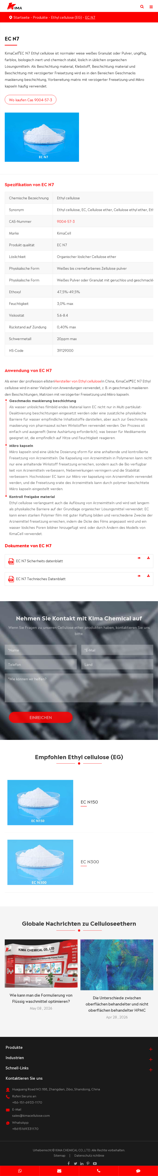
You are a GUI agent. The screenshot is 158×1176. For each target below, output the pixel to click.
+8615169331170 (25, 1128)
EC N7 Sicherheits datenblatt (35, 561)
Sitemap (59, 1155)
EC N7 (90, 17)
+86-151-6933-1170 (27, 1102)
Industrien (15, 1057)
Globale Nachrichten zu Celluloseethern (79, 924)
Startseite (22, 17)
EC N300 (90, 859)
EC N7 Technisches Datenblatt (37, 579)
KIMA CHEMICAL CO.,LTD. (73, 1150)
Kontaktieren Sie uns (24, 1078)
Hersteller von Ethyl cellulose (78, 382)
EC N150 (89, 799)
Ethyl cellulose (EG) (66, 17)
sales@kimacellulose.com (31, 1115)
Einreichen (41, 715)
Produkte (40, 17)
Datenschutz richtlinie (89, 1155)
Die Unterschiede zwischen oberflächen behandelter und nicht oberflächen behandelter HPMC (117, 1002)
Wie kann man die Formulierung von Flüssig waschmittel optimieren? (41, 996)
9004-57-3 (66, 222)
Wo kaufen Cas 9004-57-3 (30, 99)
